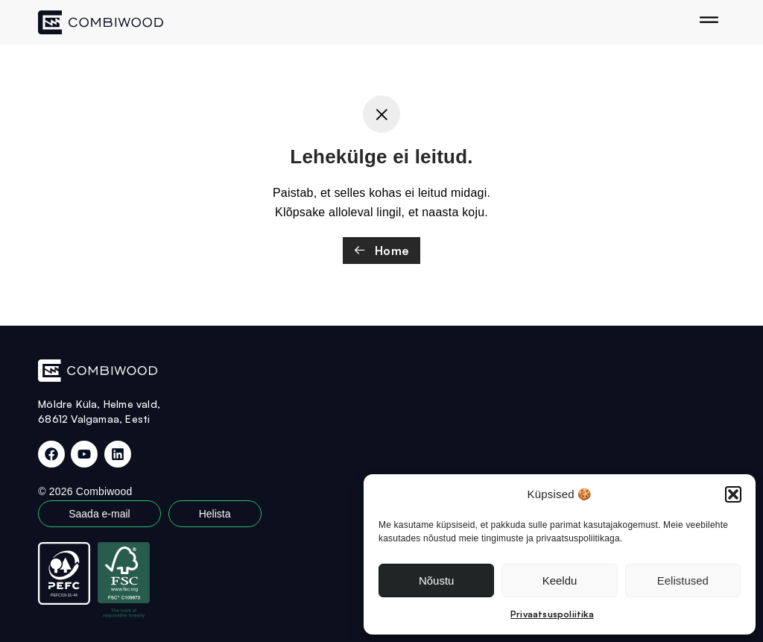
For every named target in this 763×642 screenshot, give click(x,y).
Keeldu (559, 580)
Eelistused (683, 580)
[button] (733, 494)
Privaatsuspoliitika (552, 614)
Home (381, 250)
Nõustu (437, 580)
